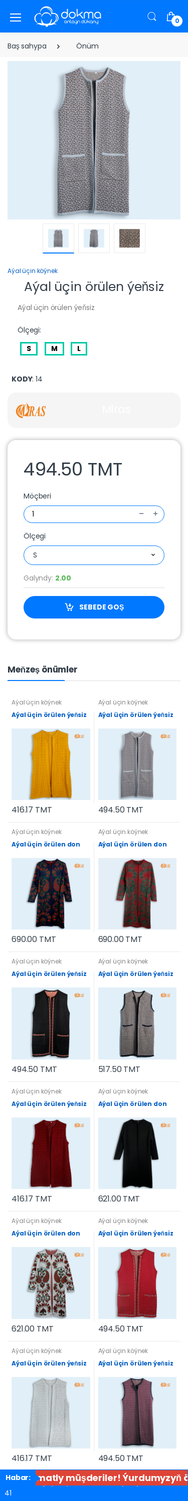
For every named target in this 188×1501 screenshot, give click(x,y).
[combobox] (94, 555)
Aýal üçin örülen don (46, 844)
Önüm (87, 46)
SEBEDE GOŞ (94, 607)
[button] (151, 16)
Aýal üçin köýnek (33, 270)
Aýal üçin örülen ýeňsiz (49, 714)
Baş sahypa (27, 46)
